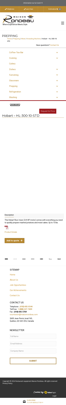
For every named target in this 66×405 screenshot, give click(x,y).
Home (9, 39)
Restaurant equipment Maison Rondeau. (29, 381)
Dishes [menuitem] (12, 69)
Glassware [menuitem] (14, 80)
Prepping (16, 39)
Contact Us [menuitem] (15, 295)
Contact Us (54, 45)
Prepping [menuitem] (13, 86)
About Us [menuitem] (14, 280)
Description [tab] (9, 215)
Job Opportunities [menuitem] (18, 285)
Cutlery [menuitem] (12, 63)
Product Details (11, 232)
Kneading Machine (34, 39)
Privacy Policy (8, 383)
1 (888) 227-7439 (25, 309)
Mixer (23, 39)
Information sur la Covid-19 (33, 3)
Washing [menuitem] (13, 97)
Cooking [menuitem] (13, 58)
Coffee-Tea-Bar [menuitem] (16, 52)
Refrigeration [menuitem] (15, 91)
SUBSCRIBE (35, 401)
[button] (57, 52)
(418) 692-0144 (26, 307)
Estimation (54, 9)
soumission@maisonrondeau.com (24, 314)
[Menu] (62, 23)
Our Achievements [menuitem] (18, 290)
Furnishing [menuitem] (13, 75)
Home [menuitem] (12, 274)
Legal (54, 396)
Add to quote (13, 240)
